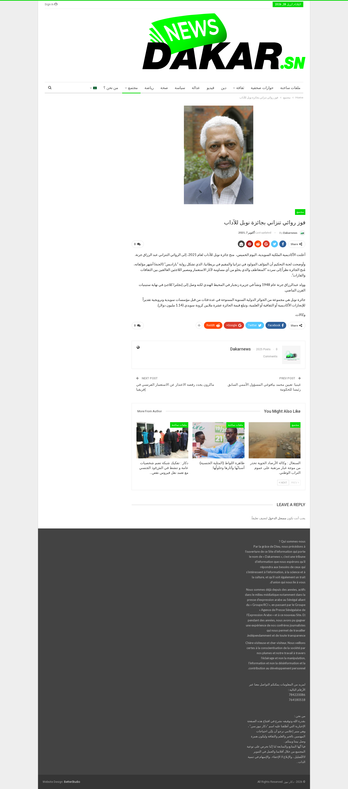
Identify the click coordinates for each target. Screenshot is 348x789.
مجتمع (133, 88)
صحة (164, 88)
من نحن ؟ (110, 88)
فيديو (210, 88)
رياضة (149, 88)
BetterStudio (72, 781)
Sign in (51, 4)
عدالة (196, 88)
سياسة (180, 88)
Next (283, 482)
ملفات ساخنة (290, 88)
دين (223, 88)
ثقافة (240, 88)
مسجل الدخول (277, 518)
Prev (295, 482)
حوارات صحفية (262, 88)
